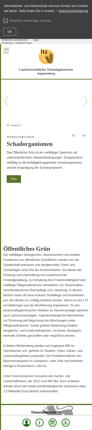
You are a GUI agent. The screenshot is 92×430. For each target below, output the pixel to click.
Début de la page (46, 390)
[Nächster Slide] (86, 101)
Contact (7, 399)
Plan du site (9, 394)
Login (36, 40)
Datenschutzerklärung (73, 11)
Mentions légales (28, 409)
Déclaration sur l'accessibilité (18, 404)
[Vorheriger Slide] (6, 101)
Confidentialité (42, 399)
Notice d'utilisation (44, 404)
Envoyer (39, 394)
